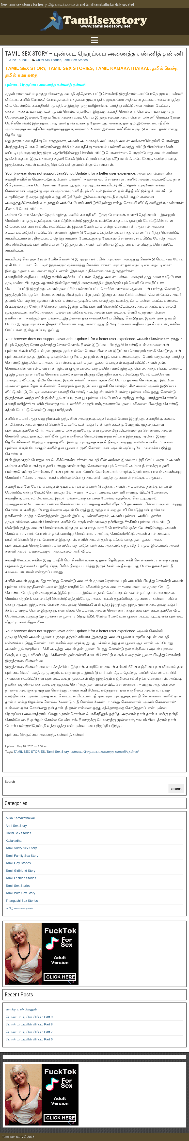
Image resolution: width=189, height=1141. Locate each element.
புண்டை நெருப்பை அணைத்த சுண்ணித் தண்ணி (104, 751)
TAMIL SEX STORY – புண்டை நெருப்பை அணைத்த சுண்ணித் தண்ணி (94, 53)
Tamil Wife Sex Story (20, 893)
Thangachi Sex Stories (22, 900)
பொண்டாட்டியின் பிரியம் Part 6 (29, 1039)
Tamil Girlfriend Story (20, 870)
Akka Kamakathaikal (20, 818)
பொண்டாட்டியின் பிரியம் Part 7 (29, 1032)
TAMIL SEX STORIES (29, 751)
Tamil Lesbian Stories (21, 878)
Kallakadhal (14, 840)
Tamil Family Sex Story (22, 855)
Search (10, 781)
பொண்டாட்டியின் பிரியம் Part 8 (29, 1024)
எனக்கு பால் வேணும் (21, 1009)
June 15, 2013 (19, 60)
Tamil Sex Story (57, 751)
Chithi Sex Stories (48, 60)
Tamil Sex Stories (75, 60)
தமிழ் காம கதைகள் (19, 908)
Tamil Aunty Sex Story (21, 848)
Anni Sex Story (16, 825)
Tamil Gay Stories (18, 863)
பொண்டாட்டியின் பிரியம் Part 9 (29, 1017)
